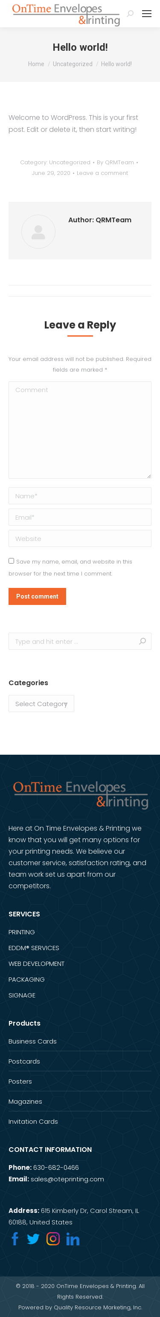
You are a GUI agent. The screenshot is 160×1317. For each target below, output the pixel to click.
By (115, 162)
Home (36, 64)
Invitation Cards (33, 1121)
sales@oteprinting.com (67, 1179)
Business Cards (33, 1041)
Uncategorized (73, 64)
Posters (20, 1081)
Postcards (24, 1061)
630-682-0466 (56, 1167)
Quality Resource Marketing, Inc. (98, 1307)
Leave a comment (102, 173)
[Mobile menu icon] (146, 13)
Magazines (25, 1101)
